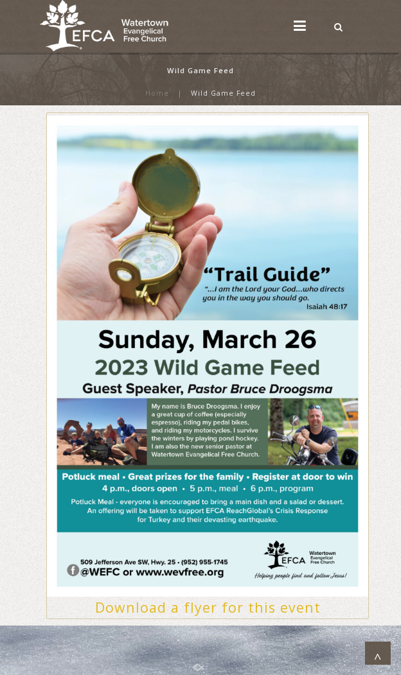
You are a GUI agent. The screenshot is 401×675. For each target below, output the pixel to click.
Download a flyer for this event (208, 607)
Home (157, 93)
